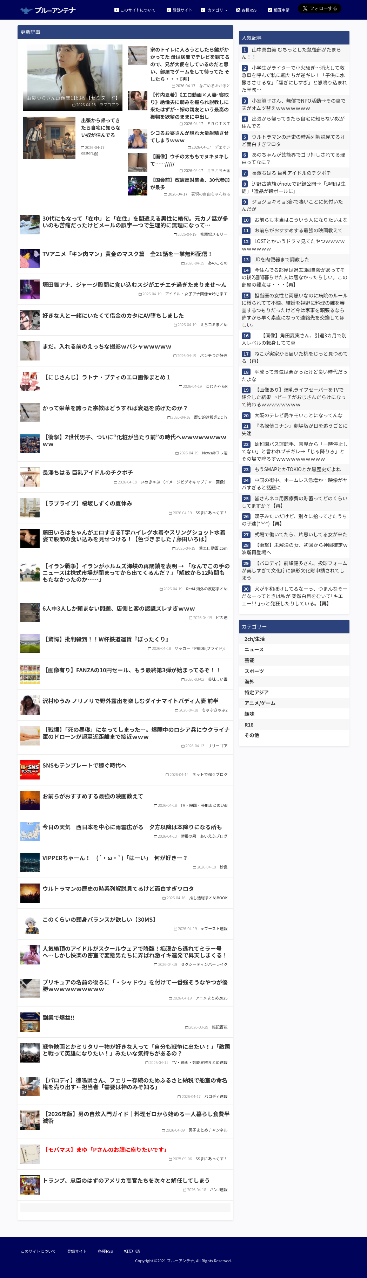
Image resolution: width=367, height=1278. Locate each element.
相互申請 (278, 9)
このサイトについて (134, 9)
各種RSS (246, 9)
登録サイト (179, 9)
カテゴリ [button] (212, 9)
